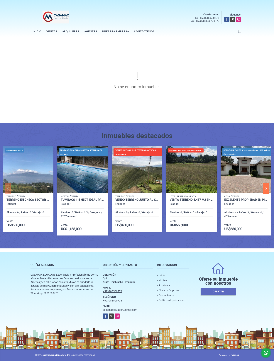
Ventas (51, 31)
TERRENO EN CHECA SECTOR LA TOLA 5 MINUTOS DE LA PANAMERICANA (28, 199)
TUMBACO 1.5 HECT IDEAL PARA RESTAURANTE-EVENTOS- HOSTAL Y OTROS (82, 199)
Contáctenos (144, 31)
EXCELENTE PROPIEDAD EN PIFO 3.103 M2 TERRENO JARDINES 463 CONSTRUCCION (246, 199)
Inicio (37, 31)
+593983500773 (209, 17)
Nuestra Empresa (115, 31)
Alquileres (70, 31)
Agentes (90, 31)
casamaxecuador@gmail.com (120, 309)
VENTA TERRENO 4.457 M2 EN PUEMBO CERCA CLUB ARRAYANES (191, 199)
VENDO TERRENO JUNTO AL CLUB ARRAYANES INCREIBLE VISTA (137, 199)
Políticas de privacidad (172, 300)
